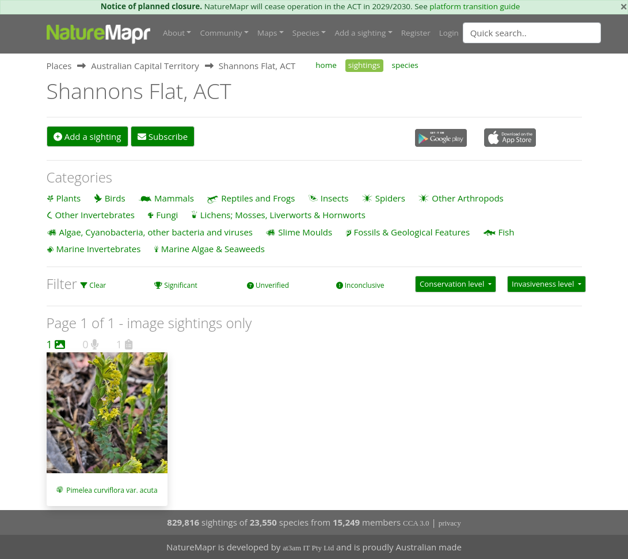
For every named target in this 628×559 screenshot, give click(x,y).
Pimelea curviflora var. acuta (111, 490)
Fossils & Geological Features (412, 232)
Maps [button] (267, 33)
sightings (364, 65)
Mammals (174, 198)
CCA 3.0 (416, 523)
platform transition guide (474, 6)
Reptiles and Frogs (258, 198)
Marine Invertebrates (98, 248)
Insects (335, 198)
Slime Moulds (305, 232)
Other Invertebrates (94, 214)
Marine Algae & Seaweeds (213, 248)
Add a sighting (87, 136)
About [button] (174, 33)
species (405, 65)
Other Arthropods (468, 198)
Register (416, 33)
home (325, 65)
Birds (115, 198)
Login (449, 33)
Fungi (167, 214)
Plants (68, 198)
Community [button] (221, 33)
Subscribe (163, 136)
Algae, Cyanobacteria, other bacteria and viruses (156, 232)
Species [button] (305, 33)
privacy (450, 523)
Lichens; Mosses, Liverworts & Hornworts (283, 214)
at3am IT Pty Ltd (308, 547)
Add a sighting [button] (360, 33)
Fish (506, 232)
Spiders (390, 198)
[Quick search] (532, 32)
